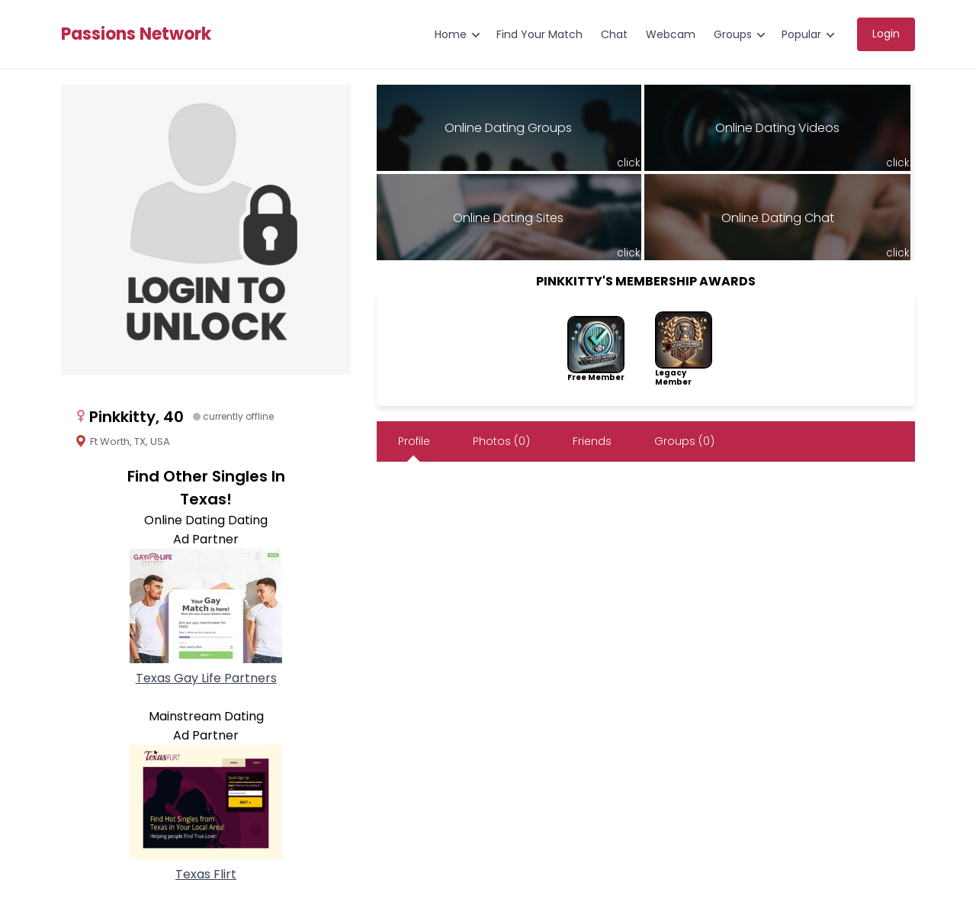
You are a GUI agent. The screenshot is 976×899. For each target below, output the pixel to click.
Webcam (670, 34)
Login (886, 33)
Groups (733, 34)
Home (451, 34)
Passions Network (136, 34)
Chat (614, 34)
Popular (801, 34)
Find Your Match (539, 34)
